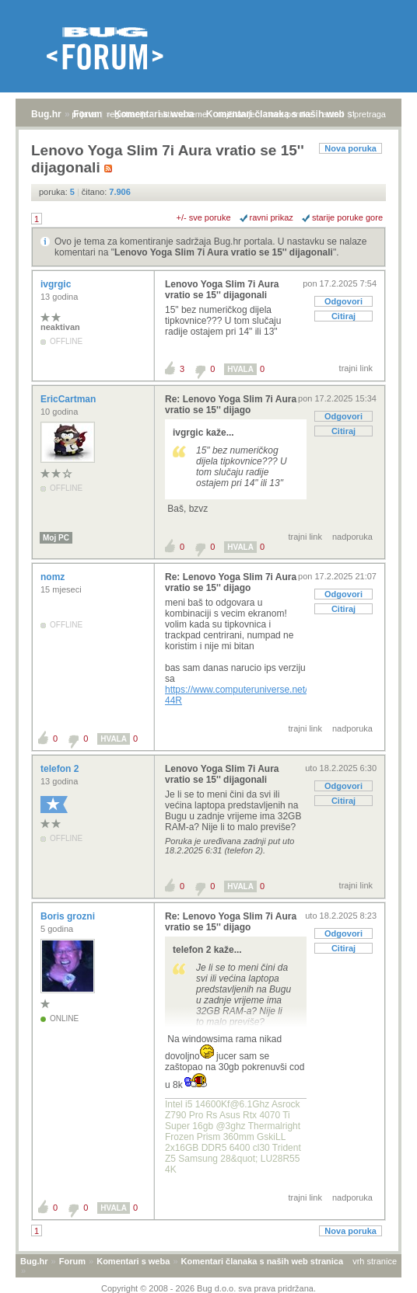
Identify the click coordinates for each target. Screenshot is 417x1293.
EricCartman (69, 399)
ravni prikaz (271, 217)
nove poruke (289, 114)
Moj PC (56, 538)
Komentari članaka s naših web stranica (262, 1261)
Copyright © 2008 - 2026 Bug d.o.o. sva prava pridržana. (208, 1288)
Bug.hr (46, 114)
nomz (54, 577)
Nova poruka (350, 148)
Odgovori (343, 301)
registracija (128, 114)
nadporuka (352, 536)
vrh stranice (374, 1261)
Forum (72, 1261)
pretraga (370, 114)
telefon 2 (61, 768)
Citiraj (343, 316)
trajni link (356, 368)
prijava (84, 114)
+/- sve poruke (204, 217)
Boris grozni (68, 916)
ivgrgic (57, 284)
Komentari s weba (133, 1261)
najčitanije (236, 114)
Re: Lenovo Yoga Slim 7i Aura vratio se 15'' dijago (230, 404)
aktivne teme (183, 114)
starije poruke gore (347, 217)
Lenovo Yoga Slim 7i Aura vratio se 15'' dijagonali (223, 252)
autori (334, 114)
